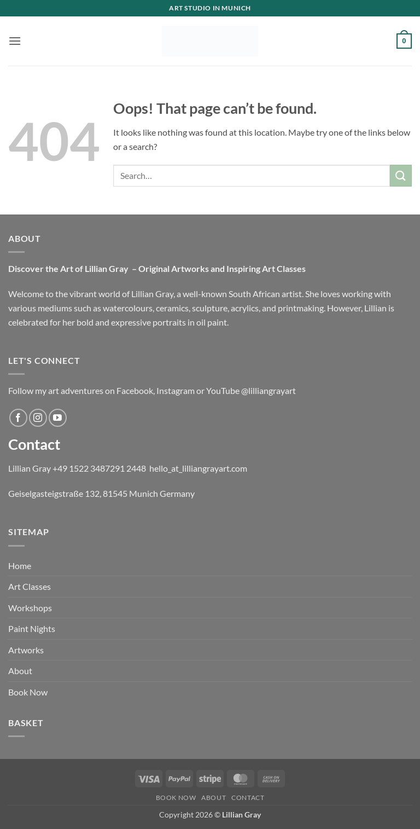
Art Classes (29, 586)
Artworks (26, 650)
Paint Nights (31, 628)
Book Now (28, 692)
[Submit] (401, 175)
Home (19, 565)
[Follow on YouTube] (58, 418)
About (20, 670)
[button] (14, 40)
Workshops (30, 607)
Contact (247, 797)
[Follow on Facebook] (18, 418)
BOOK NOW (176, 797)
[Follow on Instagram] (38, 418)
